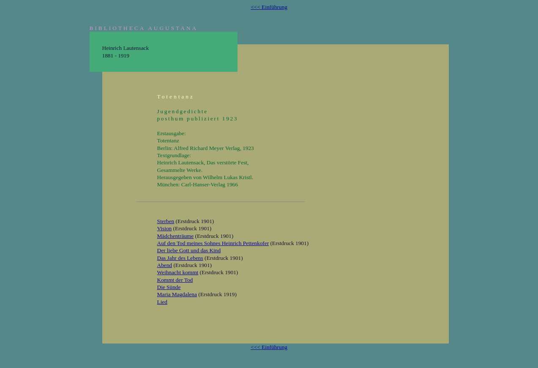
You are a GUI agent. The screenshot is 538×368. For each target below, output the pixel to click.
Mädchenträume (175, 236)
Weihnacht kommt (178, 272)
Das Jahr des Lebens (180, 258)
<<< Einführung (269, 7)
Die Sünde (169, 287)
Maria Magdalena (177, 294)
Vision (164, 228)
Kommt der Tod (175, 280)
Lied (162, 302)
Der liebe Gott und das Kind (189, 250)
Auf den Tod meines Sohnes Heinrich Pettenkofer (213, 243)
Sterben (166, 221)
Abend (164, 265)
